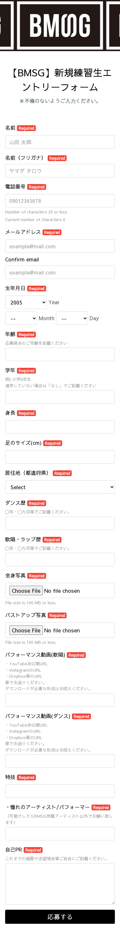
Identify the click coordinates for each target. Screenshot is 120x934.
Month (46, 317)
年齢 (20, 333)
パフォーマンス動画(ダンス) (48, 715)
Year (54, 301)
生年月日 (25, 287)
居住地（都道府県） (38, 472)
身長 (20, 412)
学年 (20, 370)
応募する (60, 916)
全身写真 (25, 575)
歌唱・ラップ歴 (33, 539)
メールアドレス (33, 231)
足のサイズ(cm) (33, 442)
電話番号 (25, 186)
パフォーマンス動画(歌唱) (45, 654)
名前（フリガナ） (36, 157)
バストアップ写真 (36, 614)
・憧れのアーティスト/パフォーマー (57, 806)
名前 (20, 127)
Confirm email (22, 259)
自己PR (24, 849)
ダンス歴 (25, 502)
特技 (20, 776)
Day (94, 317)
